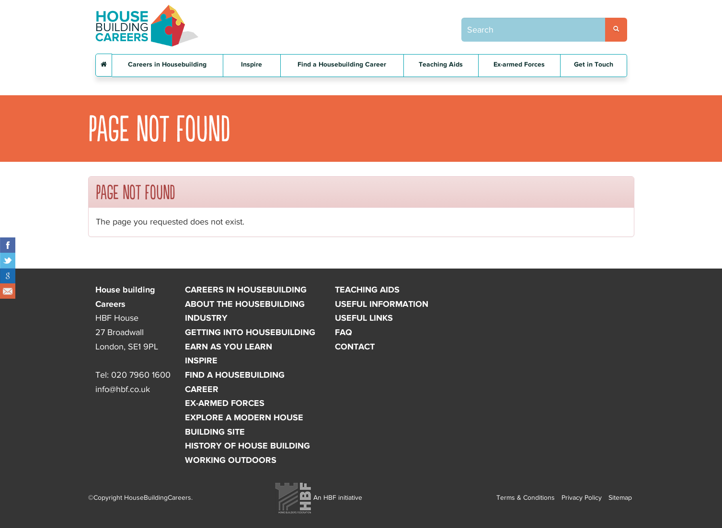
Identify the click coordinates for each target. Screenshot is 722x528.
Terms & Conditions (525, 497)
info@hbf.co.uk (122, 389)
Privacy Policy (582, 497)
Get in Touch (593, 64)
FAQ (343, 332)
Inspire (251, 64)
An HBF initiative (318, 497)
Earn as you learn (228, 346)
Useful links (364, 318)
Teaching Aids (441, 64)
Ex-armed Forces (519, 64)
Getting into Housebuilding (250, 332)
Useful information (381, 304)
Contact (355, 346)
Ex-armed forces (224, 403)
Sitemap (620, 497)
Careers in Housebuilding (167, 64)
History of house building (247, 445)
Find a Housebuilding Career (342, 64)
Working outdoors (230, 460)
